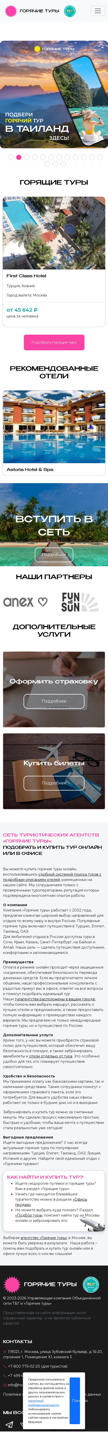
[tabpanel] (54, 97)
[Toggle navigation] (98, 11)
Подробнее (54, 554)
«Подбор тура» (29, 1215)
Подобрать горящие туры (54, 342)
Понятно (76, 1400)
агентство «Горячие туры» (44, 1238)
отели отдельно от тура (50, 1056)
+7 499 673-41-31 (23, 1375)
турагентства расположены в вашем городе (55, 999)
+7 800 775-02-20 (24, 1366)
